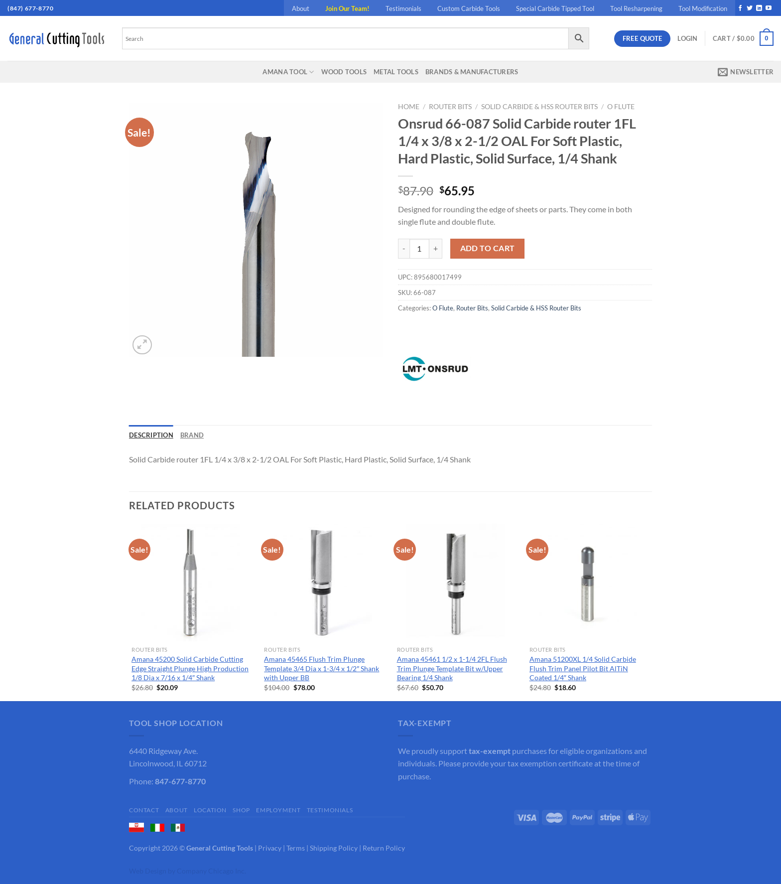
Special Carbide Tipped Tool (555, 8)
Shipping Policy (334, 848)
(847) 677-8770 (30, 8)
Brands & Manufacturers (472, 72)
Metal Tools (396, 72)
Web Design (147, 871)
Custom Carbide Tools (468, 8)
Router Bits (450, 107)
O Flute (621, 107)
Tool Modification (702, 8)
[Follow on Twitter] (750, 8)
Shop (241, 810)
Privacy (269, 848)
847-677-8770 (180, 781)
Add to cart (487, 248)
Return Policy (384, 848)
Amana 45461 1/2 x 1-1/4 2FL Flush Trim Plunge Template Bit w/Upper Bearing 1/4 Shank (452, 668)
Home (408, 107)
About (300, 8)
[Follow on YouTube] (769, 8)
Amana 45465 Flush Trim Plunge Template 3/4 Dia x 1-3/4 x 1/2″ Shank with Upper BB (321, 668)
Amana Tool (288, 72)
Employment (278, 810)
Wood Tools (344, 72)
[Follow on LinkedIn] (759, 8)
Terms (295, 848)
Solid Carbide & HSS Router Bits (539, 107)
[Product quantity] (419, 249)
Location (210, 810)
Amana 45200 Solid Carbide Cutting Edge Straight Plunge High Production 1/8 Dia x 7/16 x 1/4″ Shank (190, 668)
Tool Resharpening (636, 8)
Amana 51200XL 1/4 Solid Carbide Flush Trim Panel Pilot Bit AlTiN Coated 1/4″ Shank (582, 668)
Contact (144, 810)
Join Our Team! (347, 8)
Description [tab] (151, 435)
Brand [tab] (192, 435)
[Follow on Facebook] (740, 8)
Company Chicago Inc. (211, 871)
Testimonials (403, 8)
